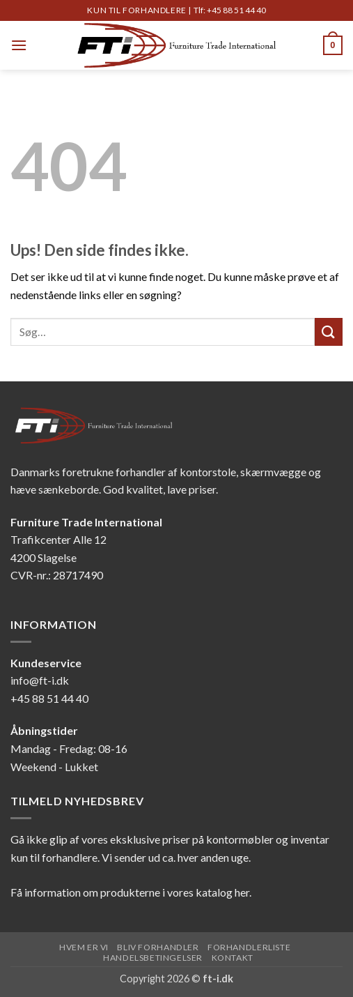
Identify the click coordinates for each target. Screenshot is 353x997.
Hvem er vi (84, 947)
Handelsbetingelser (153, 957)
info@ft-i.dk (39, 680)
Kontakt (232, 957)
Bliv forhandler (157, 947)
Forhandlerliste (248, 947)
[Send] (329, 331)
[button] (18, 45)
